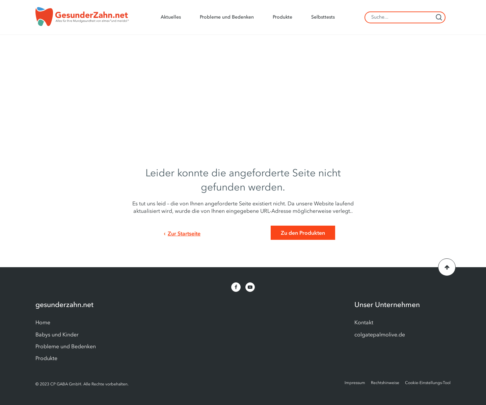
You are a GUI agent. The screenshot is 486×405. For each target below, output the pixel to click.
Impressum (355, 382)
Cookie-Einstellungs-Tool (428, 382)
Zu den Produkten (303, 232)
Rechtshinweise (385, 382)
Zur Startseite (184, 233)
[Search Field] (405, 17)
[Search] (439, 17)
